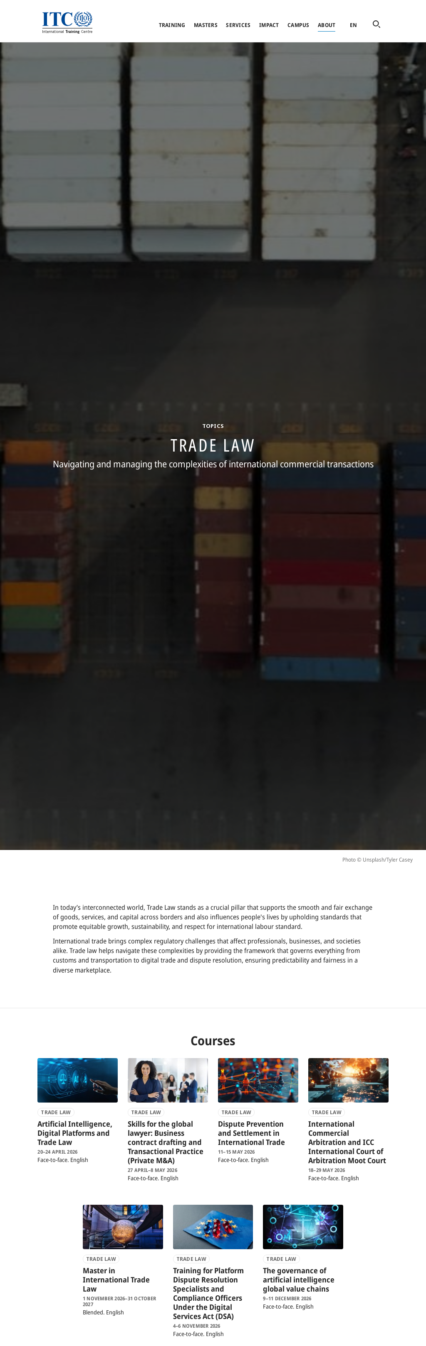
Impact (269, 25)
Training (172, 25)
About (326, 25)
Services (238, 25)
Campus (298, 25)
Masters (206, 25)
